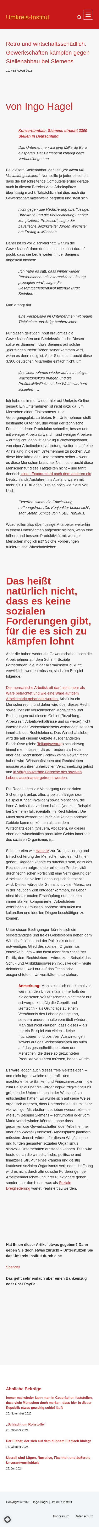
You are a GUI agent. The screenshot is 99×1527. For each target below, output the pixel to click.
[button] (7, 1519)
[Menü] (88, 15)
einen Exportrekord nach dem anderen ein (55, 474)
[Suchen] (79, 17)
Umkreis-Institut (27, 17)
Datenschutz (84, 1516)
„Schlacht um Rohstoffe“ (25, 1424)
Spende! (13, 1267)
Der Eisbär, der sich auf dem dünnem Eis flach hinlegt (48, 1441)
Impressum (61, 1516)
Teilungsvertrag (49, 744)
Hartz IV (42, 851)
